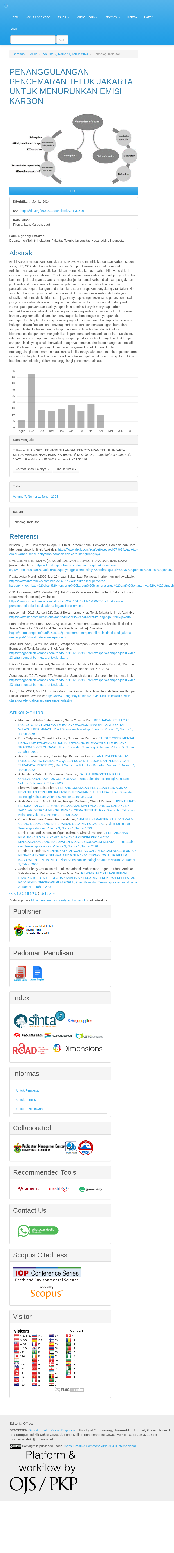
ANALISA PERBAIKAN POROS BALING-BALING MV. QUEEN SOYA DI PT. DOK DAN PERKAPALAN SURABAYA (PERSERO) (73, 760)
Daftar (148, 17)
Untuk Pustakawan (29, 1109)
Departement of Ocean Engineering (53, 1430)
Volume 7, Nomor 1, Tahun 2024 (65, 54)
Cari (62, 39)
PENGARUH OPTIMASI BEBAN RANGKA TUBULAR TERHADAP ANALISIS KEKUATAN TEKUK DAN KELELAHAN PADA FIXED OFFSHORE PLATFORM (77, 878)
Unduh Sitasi (66, 469)
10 (42, 893)
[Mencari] (33, 39)
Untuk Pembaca (27, 1090)
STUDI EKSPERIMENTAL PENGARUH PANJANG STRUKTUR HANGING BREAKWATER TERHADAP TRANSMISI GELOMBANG (76, 742)
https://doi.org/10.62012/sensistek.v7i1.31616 (52, 211)
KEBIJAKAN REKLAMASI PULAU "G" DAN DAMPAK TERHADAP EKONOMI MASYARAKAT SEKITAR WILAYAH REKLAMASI (74, 724)
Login (14, 28)
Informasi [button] (112, 17)
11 (46, 893)
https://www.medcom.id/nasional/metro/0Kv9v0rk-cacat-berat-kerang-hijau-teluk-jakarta (70, 617)
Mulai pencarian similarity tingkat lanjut (58, 900)
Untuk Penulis (26, 1099)
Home (14, 17)
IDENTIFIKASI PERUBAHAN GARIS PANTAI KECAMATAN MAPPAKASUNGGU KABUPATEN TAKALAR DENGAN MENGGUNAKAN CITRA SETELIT (77, 805)
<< (11, 893)
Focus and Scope (37, 17)
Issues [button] (63, 17)
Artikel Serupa (26, 712)
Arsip (33, 54)
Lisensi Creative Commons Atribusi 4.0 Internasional (99, 1446)
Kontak (132, 17)
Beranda (19, 54)
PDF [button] (73, 191)
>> (53, 893)
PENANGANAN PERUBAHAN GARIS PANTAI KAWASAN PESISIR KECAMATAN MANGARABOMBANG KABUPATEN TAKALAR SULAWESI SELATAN (73, 837)
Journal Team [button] (87, 17)
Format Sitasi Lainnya (32, 469)
